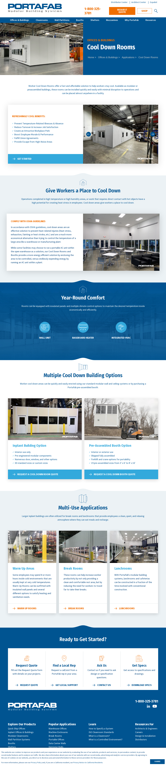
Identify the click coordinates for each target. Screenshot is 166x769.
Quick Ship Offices (16, 728)
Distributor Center (119, 2)
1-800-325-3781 (146, 701)
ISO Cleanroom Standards (101, 732)
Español (153, 2)
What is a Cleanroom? (99, 735)
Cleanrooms (42, 20)
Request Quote (122, 11)
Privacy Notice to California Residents (88, 762)
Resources (150, 20)
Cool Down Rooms (148, 57)
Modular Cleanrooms (18, 735)
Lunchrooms (127, 608)
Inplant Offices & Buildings (21, 732)
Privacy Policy (36, 762)
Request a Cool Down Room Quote (37, 474)
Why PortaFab (132, 20)
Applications (128, 57)
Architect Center (138, 2)
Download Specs (142, 685)
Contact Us (104, 685)
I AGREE (157, 761)
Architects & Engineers (146, 728)
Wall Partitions (62, 20)
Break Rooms (76, 608)
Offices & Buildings (19, 20)
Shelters (95, 20)
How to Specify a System (101, 728)
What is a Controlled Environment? (105, 739)
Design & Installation (145, 735)
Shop (144, 11)
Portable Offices (56, 739)
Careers (139, 732)
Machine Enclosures (58, 732)
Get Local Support (67, 685)
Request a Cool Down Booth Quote (114, 474)
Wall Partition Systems (19, 739)
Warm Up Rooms (26, 608)
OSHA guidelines (38, 227)
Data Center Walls (57, 743)
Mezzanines (112, 20)
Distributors (141, 739)
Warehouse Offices (58, 728)
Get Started (24, 158)
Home (91, 57)
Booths (80, 20)
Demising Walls (56, 746)
